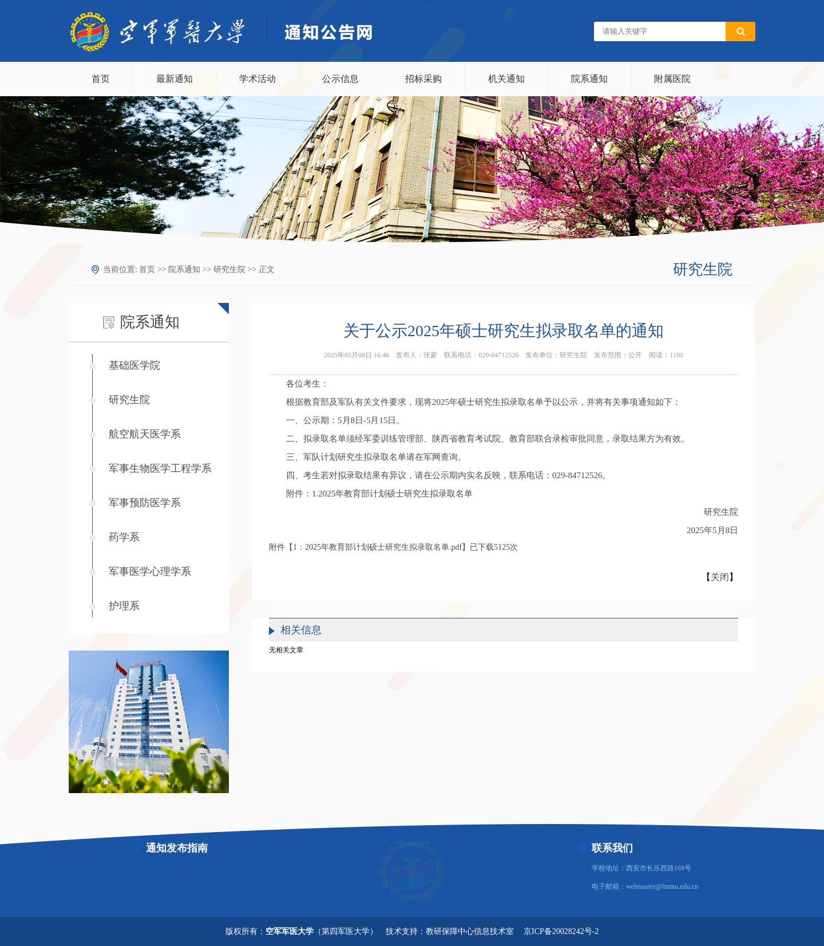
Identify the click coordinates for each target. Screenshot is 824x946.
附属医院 (672, 79)
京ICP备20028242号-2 (561, 931)
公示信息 (340, 79)
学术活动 (257, 79)
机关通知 (506, 79)
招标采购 (423, 79)
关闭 (720, 577)
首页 (101, 79)
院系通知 (589, 79)
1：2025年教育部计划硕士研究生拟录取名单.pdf (377, 547)
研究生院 (229, 269)
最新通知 (174, 79)
